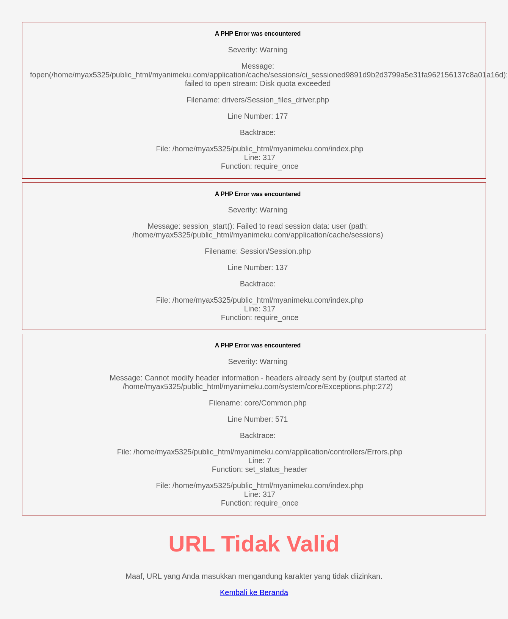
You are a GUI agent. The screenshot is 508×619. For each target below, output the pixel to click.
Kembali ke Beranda (254, 592)
